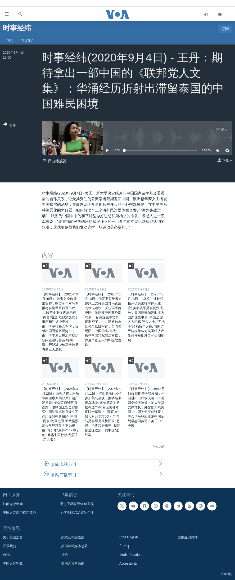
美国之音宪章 (13, 563)
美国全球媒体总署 (74, 546)
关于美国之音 (13, 537)
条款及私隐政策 (72, 537)
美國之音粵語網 (72, 563)
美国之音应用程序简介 (19, 513)
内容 (10, 40)
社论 (64, 555)
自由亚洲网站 (188, 537)
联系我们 (9, 546)
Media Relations (131, 555)
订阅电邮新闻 (13, 504)
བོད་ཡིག (124, 546)
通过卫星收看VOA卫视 (77, 504)
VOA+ (7, 555)
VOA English (128, 537)
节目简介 (27, 40)
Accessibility (128, 563)
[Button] (9, 125)
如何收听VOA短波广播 (77, 513)
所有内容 (159, 447)
